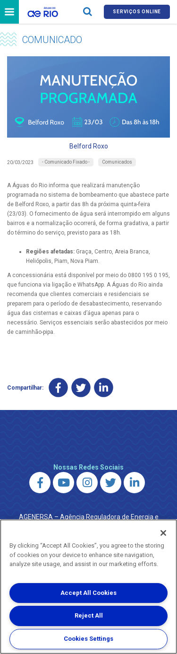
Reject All (89, 615)
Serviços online (137, 11)
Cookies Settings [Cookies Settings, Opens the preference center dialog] (88, 638)
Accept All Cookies (88, 592)
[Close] (163, 533)
